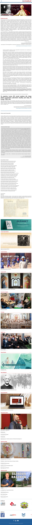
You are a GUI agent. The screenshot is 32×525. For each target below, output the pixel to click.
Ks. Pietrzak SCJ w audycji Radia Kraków (7, 490)
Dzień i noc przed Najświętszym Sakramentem (8, 289)
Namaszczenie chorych (4, 496)
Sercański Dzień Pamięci (4, 434)
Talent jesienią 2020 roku (4, 492)
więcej (30, 231)
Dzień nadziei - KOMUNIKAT (5, 430)
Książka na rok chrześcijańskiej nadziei (7, 465)
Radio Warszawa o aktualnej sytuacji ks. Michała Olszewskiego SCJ (11, 438)
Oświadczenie (3, 432)
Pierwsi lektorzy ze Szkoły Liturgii (6, 329)
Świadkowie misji (3, 369)
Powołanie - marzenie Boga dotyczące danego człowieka (9, 461)
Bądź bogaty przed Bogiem (5, 467)
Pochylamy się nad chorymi (5, 463)
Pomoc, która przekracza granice (6, 269)
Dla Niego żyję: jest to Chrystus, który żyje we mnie (8, 389)
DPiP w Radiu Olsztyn (4, 494)
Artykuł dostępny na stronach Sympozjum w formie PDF (23, 45)
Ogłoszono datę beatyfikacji (5, 249)
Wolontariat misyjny (4, 309)
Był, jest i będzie (3, 349)
